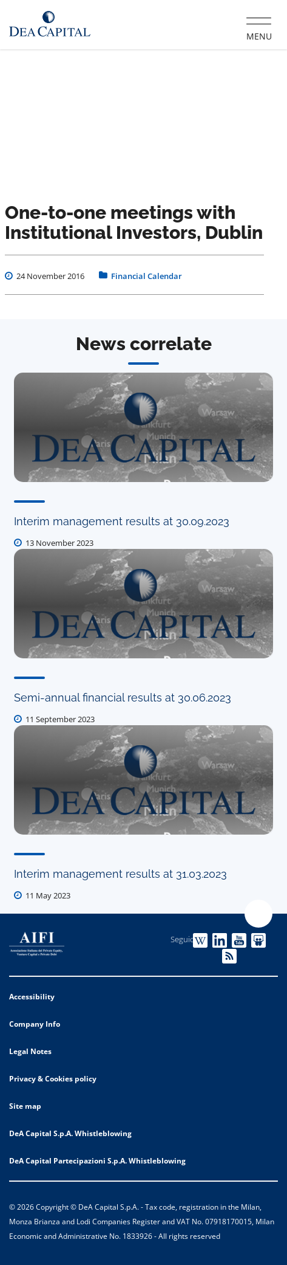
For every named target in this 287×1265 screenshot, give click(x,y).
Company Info (34, 1024)
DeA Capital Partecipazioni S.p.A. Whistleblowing (97, 1161)
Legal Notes (30, 1051)
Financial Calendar (146, 276)
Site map (25, 1106)
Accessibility (32, 996)
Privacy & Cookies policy (52, 1079)
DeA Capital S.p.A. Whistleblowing (70, 1133)
